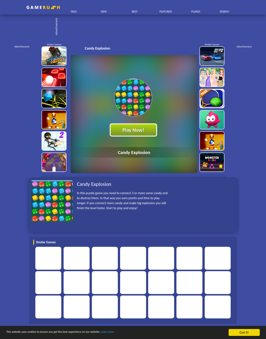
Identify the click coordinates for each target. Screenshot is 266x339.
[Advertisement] (135, 27)
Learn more (130, 332)
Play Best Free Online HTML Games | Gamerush (43, 7)
